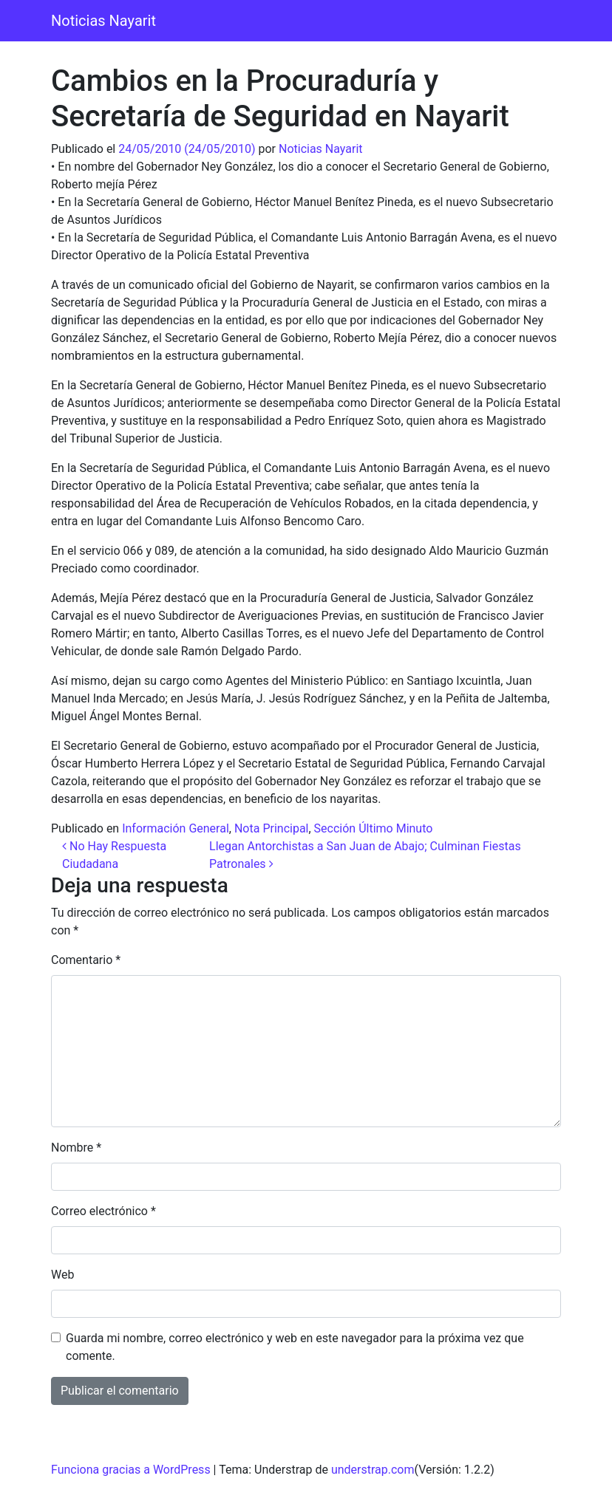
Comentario (85, 960)
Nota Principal (271, 828)
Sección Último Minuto (373, 828)
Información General (175, 828)
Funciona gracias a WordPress (131, 1470)
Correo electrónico (103, 1211)
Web (62, 1275)
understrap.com (373, 1470)
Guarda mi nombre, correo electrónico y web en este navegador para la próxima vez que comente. (295, 1347)
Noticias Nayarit (103, 21)
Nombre (76, 1148)
